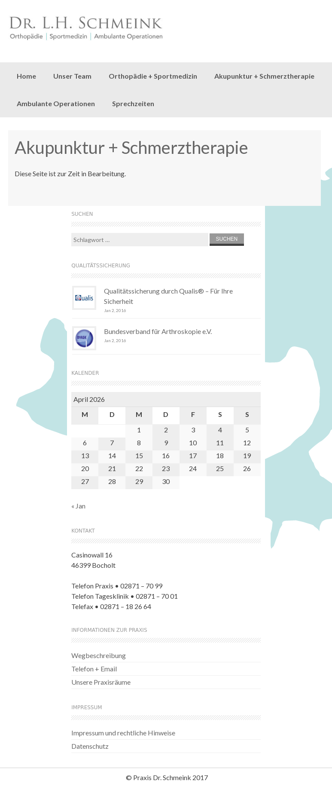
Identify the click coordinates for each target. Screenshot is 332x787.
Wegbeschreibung (98, 655)
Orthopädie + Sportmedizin (153, 76)
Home (26, 76)
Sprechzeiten (133, 103)
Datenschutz (90, 746)
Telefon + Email (94, 669)
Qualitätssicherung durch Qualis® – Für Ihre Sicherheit (168, 296)
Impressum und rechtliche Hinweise (123, 733)
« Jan (78, 506)
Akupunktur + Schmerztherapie (264, 76)
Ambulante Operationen (56, 103)
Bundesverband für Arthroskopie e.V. (158, 331)
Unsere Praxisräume (101, 682)
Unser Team (72, 76)
